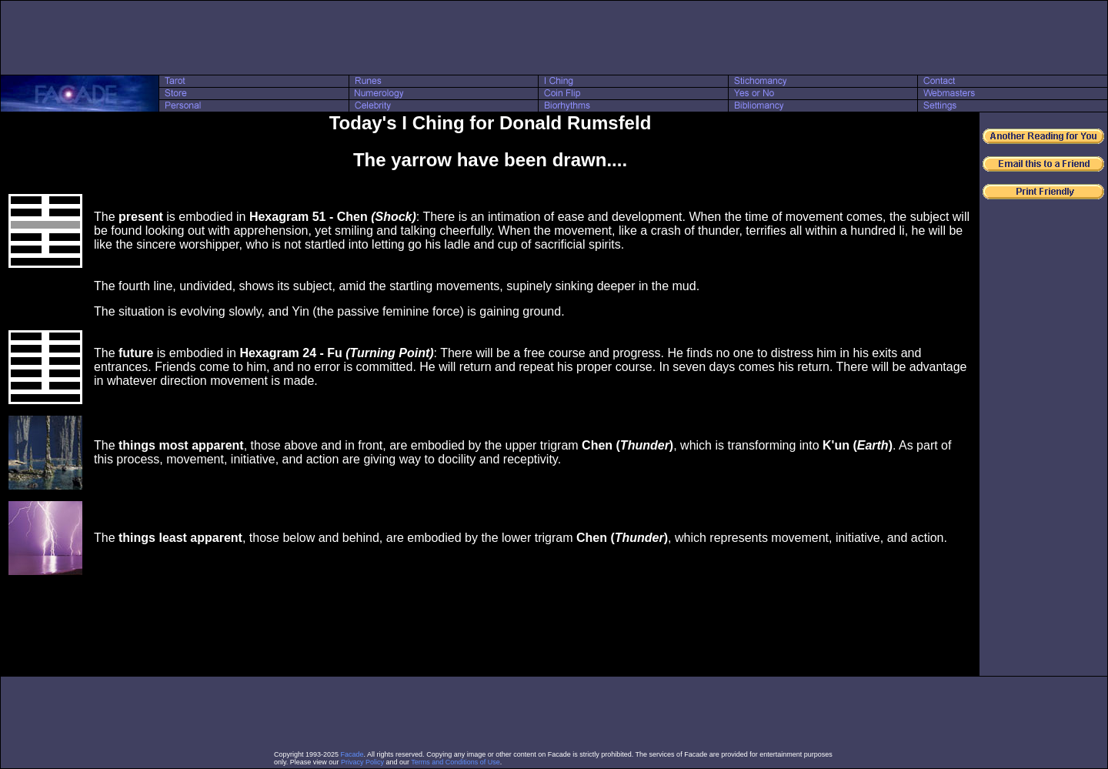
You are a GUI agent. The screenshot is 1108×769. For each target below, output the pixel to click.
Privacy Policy (362, 762)
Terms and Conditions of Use (455, 762)
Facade (352, 754)
